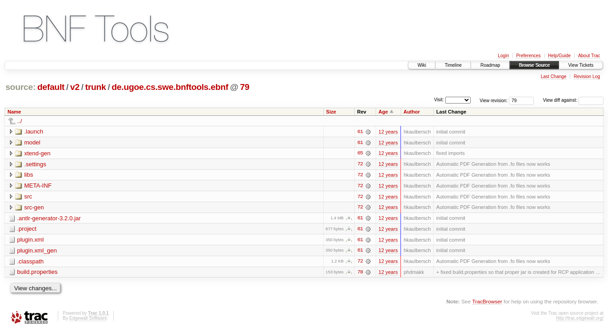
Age (383, 111)
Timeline (453, 65)
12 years (387, 131)
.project (27, 229)
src (28, 196)
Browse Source (534, 65)
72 (360, 164)
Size (331, 111)
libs (28, 175)
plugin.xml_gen (37, 251)
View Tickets (580, 65)
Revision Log (587, 76)
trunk (95, 87)
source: (20, 87)
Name (14, 111)
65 (360, 153)
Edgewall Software (88, 319)
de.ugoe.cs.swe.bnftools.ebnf (170, 87)
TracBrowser (487, 303)
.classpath (30, 262)
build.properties (37, 273)
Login (503, 55)
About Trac (589, 55)
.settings (35, 164)
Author (411, 111)
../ (19, 121)
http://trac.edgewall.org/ (579, 319)
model (32, 142)
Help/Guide (559, 55)
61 (360, 131)
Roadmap (490, 65)
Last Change (554, 76)
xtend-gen (37, 153)
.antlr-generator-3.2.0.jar (49, 218)
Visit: (439, 99)
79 (244, 87)
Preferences (528, 55)
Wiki (421, 65)
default (51, 87)
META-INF (37, 186)
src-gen (34, 207)
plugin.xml (30, 240)
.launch (33, 131)
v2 (74, 87)
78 (360, 273)
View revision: (494, 100)
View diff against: (573, 100)
